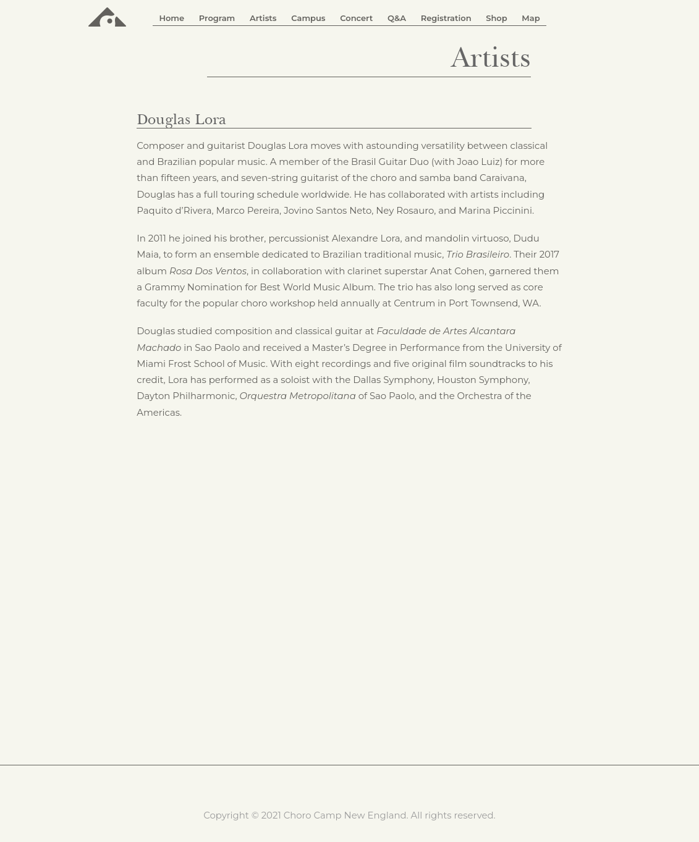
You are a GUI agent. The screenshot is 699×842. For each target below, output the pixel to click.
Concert (356, 18)
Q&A (397, 18)
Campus (308, 18)
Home (171, 18)
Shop (496, 18)
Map (531, 18)
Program (217, 18)
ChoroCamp (107, 16)
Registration (446, 18)
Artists (263, 18)
